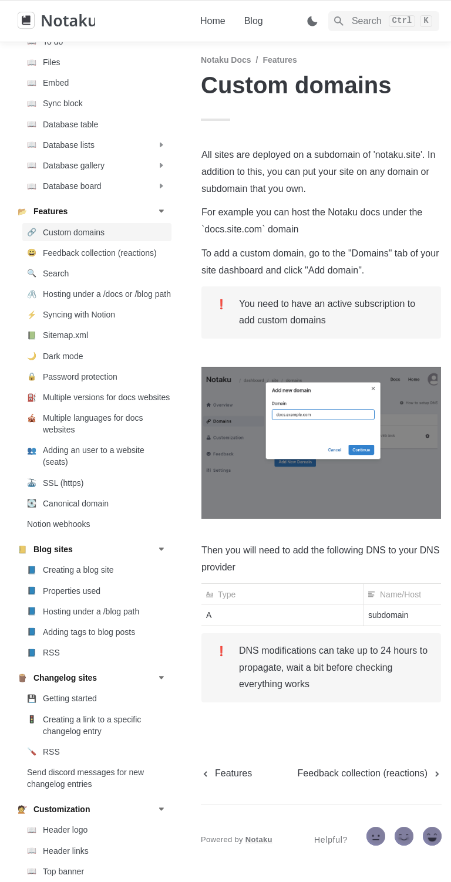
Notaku (258, 839)
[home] (99, 21)
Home (213, 21)
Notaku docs (226, 60)
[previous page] (226, 773)
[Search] (383, 21)
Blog (253, 21)
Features (279, 60)
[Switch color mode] (312, 21)
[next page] (370, 773)
